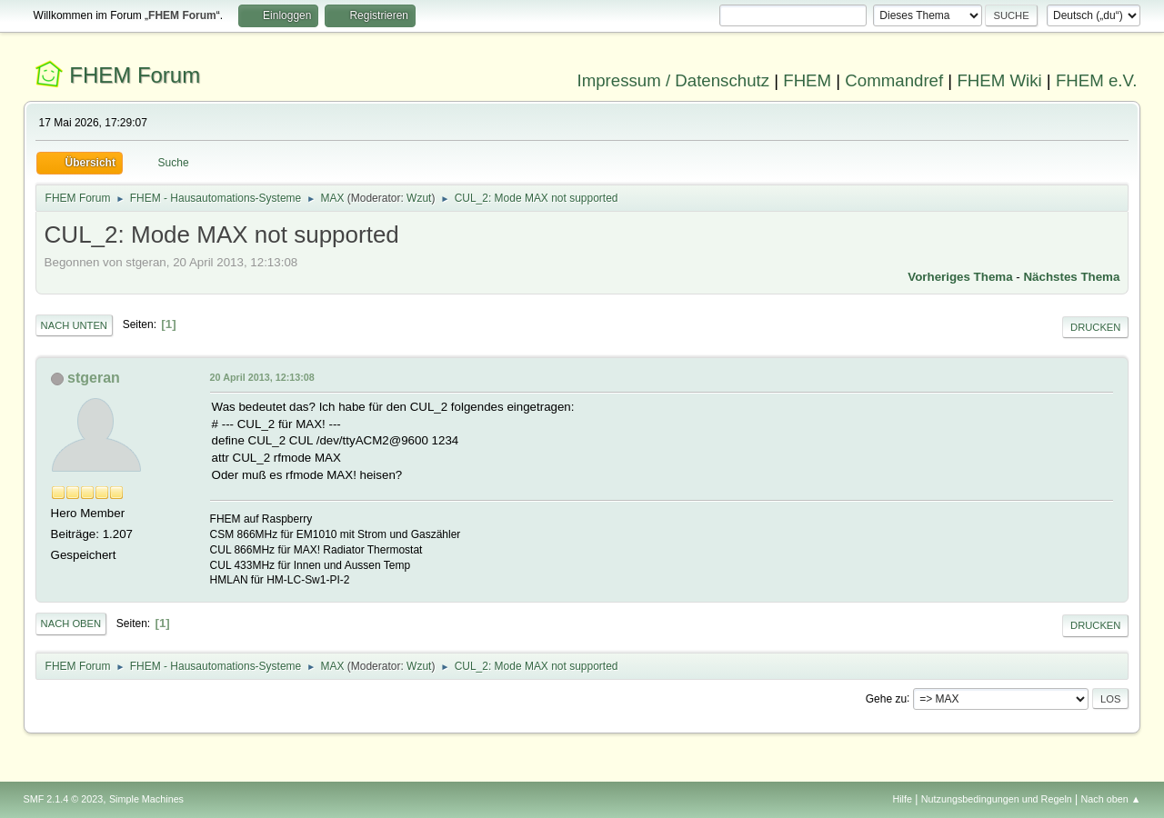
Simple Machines (146, 798)
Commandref (894, 80)
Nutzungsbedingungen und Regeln (996, 798)
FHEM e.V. (1097, 80)
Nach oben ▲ (1111, 798)
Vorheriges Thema (960, 277)
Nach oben (71, 623)
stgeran (93, 377)
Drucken (1095, 327)
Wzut (418, 198)
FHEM (807, 80)
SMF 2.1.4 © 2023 (64, 798)
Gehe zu (886, 698)
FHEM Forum (134, 75)
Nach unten (74, 325)
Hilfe (902, 798)
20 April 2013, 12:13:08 (262, 377)
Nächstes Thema (1071, 277)
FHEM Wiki (999, 80)
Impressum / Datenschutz (673, 80)
